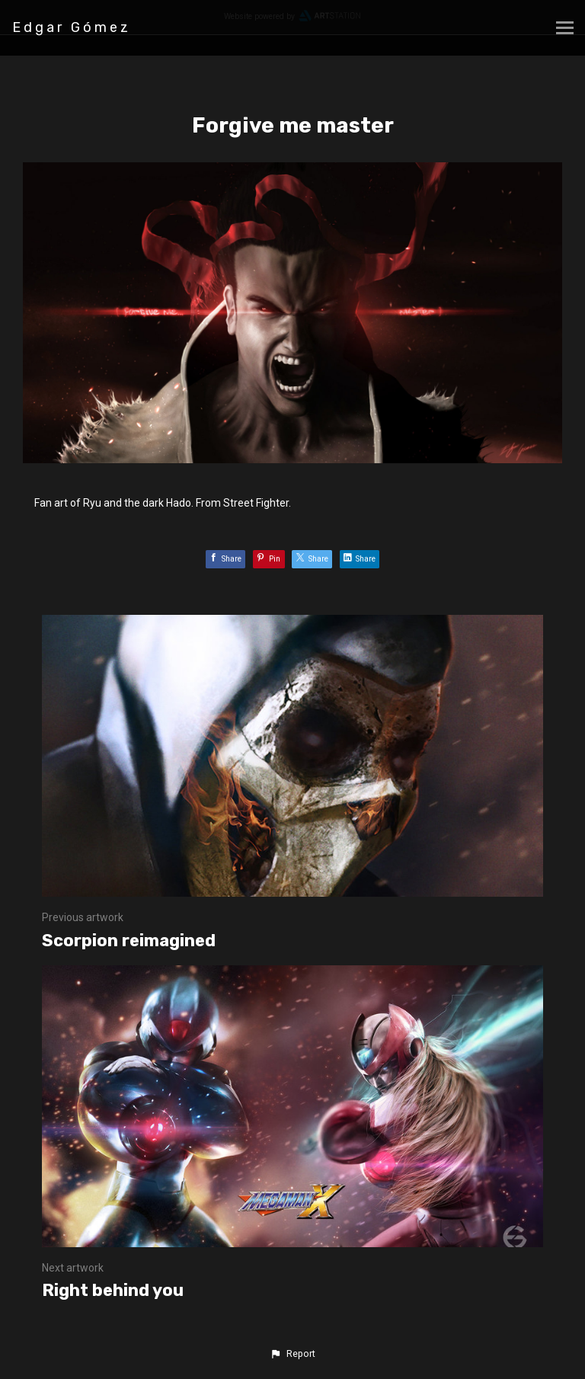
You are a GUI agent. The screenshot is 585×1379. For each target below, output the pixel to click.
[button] (292, 1353)
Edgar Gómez (71, 27)
